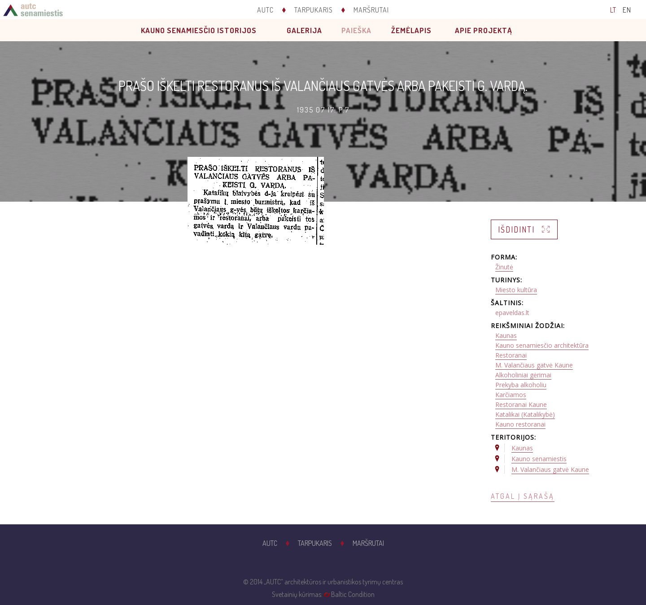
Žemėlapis (411, 30)
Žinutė (504, 267)
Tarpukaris (313, 9)
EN (627, 9)
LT (613, 9)
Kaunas (506, 335)
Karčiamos (510, 394)
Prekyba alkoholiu (520, 384)
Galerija (304, 30)
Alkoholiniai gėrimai (523, 375)
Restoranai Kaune (521, 404)
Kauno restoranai (520, 424)
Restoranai (511, 355)
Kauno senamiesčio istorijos (199, 30)
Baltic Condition (353, 594)
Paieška (356, 30)
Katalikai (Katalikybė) (525, 414)
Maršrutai (371, 9)
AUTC (265, 9)
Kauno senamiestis (539, 458)
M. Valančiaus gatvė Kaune (534, 365)
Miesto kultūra (516, 289)
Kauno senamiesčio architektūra (542, 345)
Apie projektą (483, 30)
